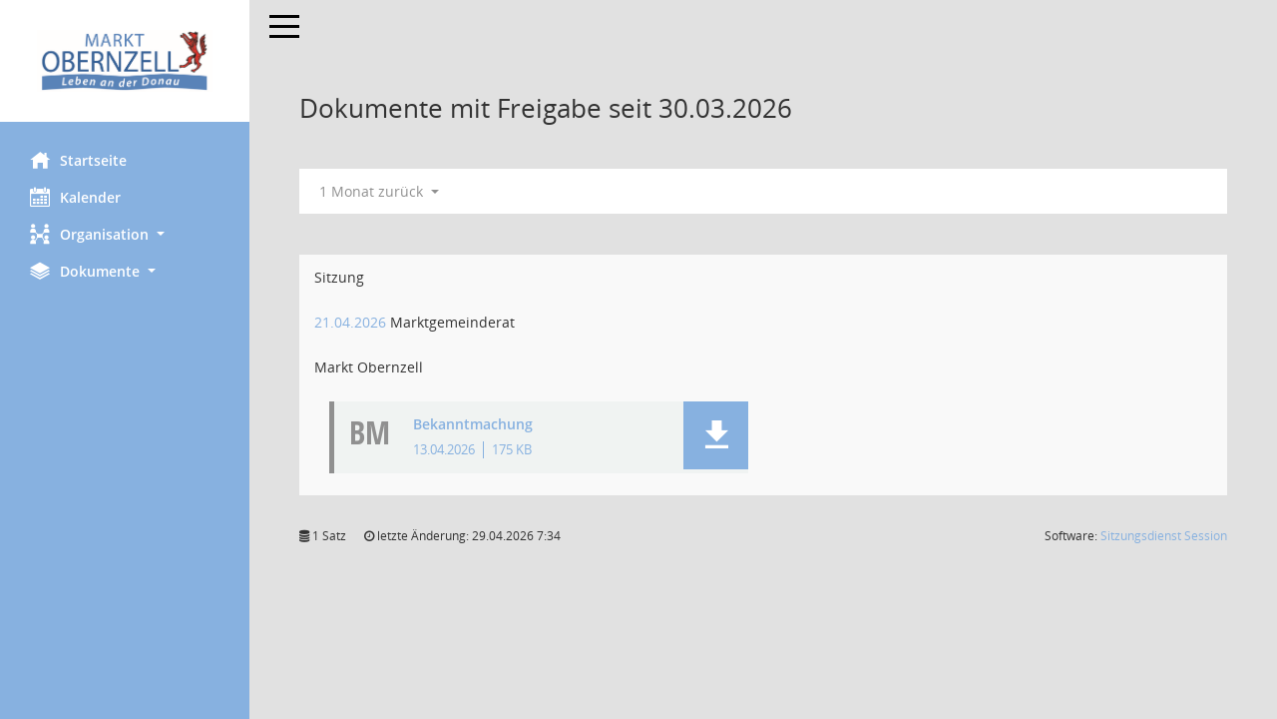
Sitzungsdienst (1163, 535)
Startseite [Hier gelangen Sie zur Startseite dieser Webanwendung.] (78, 160)
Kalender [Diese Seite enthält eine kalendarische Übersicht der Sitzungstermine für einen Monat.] (75, 197)
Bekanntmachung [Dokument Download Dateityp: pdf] (473, 424)
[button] (124, 234)
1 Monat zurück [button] (379, 191)
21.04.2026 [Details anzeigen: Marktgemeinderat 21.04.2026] (350, 322)
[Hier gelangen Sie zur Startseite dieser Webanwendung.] (124, 61)
